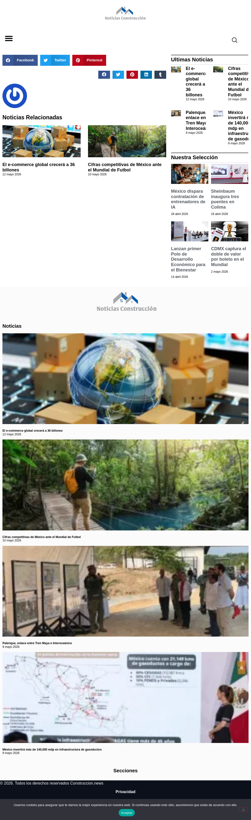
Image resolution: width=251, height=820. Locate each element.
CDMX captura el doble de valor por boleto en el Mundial (228, 256)
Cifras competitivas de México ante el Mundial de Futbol (125, 167)
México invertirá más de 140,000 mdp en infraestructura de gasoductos (52, 749)
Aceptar (127, 813)
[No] (243, 809)
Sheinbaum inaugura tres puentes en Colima (225, 199)
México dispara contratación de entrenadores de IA (188, 199)
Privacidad (126, 792)
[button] (8, 38)
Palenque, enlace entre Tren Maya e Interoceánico (200, 120)
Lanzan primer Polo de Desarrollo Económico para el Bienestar (188, 259)
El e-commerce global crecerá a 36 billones (197, 81)
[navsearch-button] (233, 41)
